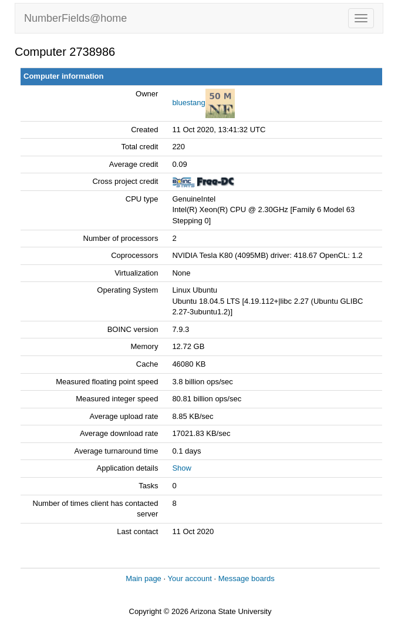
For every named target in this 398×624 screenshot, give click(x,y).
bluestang (188, 102)
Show (181, 468)
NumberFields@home (75, 18)
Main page (143, 578)
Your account (189, 578)
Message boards (246, 578)
